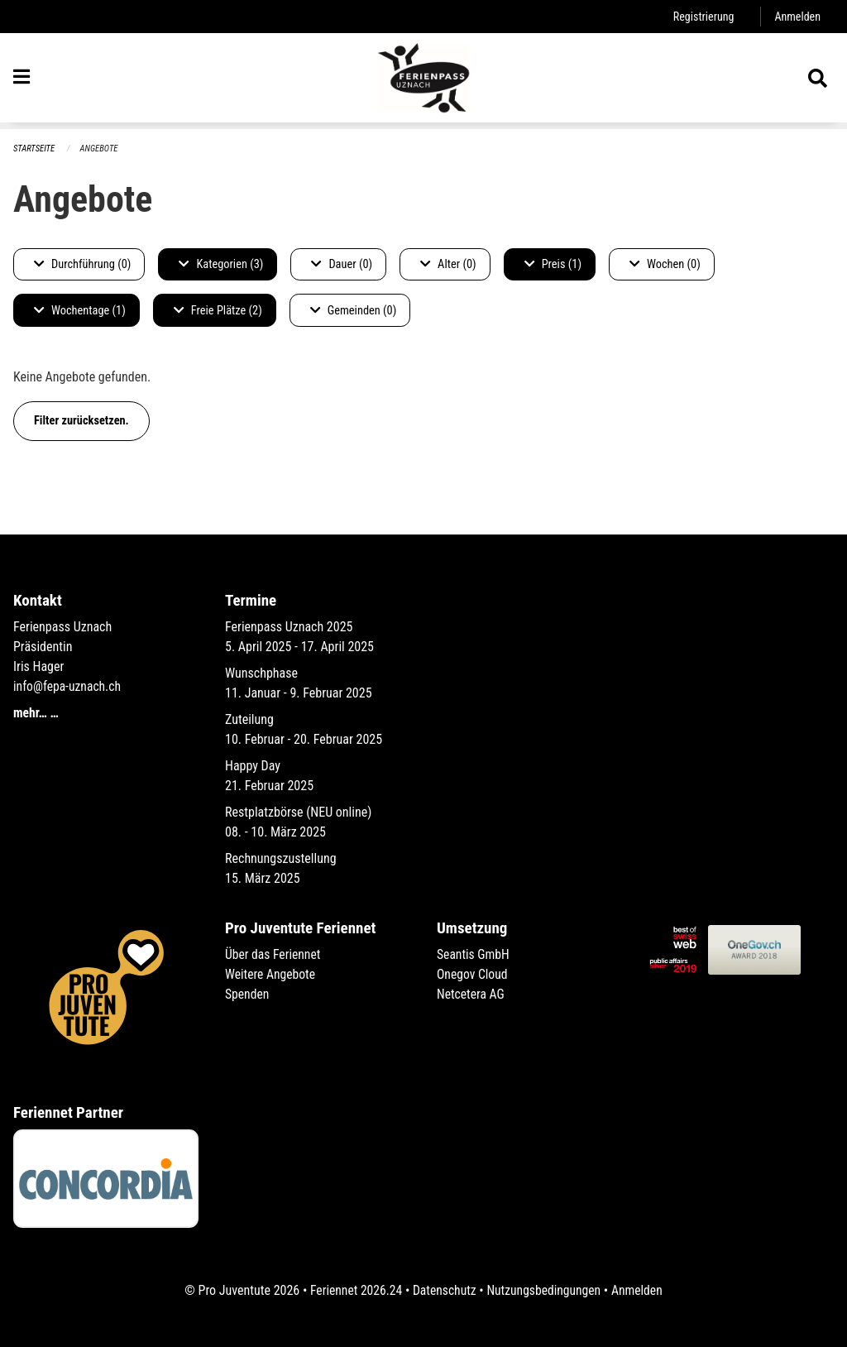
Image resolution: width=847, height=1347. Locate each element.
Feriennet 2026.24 (353, 1290)
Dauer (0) (341, 264)
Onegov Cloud (473, 974)
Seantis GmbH (474, 954)
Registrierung (702, 16)
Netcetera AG (471, 994)
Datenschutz (443, 1290)
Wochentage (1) (80, 311)
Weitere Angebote (271, 974)
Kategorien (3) (221, 264)
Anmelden (797, 16)
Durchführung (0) (82, 264)
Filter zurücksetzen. (81, 421)
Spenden (247, 994)
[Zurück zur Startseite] (423, 81)
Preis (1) (552, 264)
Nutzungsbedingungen (544, 1290)
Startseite (34, 148)
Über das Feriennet (274, 954)
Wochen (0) (665, 264)
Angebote (100, 148)
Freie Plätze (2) (218, 311)
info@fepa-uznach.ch (68, 686)
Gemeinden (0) (353, 311)
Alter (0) (448, 264)
